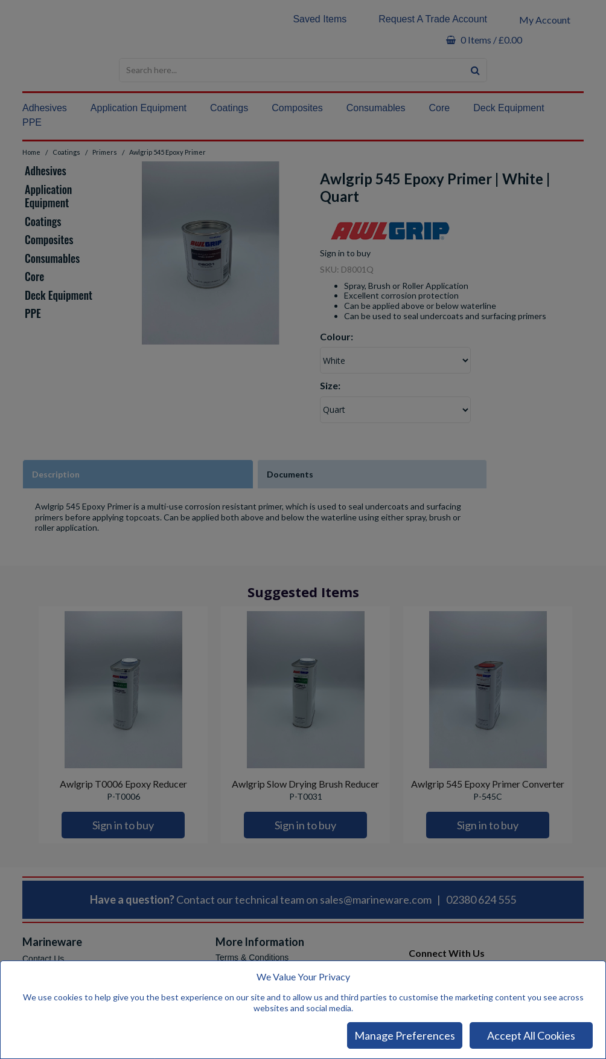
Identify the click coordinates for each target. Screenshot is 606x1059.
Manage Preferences (404, 1035)
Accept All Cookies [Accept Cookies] (531, 1035)
